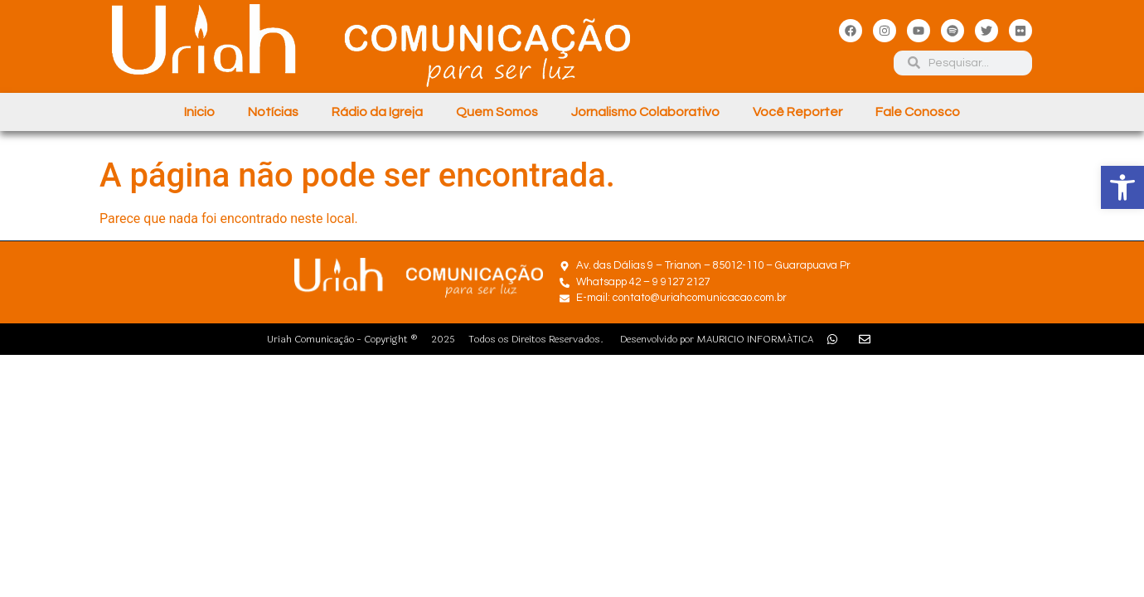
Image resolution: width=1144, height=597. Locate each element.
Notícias (273, 112)
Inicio (199, 112)
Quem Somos (497, 112)
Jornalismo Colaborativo (645, 112)
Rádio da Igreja (377, 112)
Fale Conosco (917, 112)
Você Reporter (797, 112)
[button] (1122, 187)
